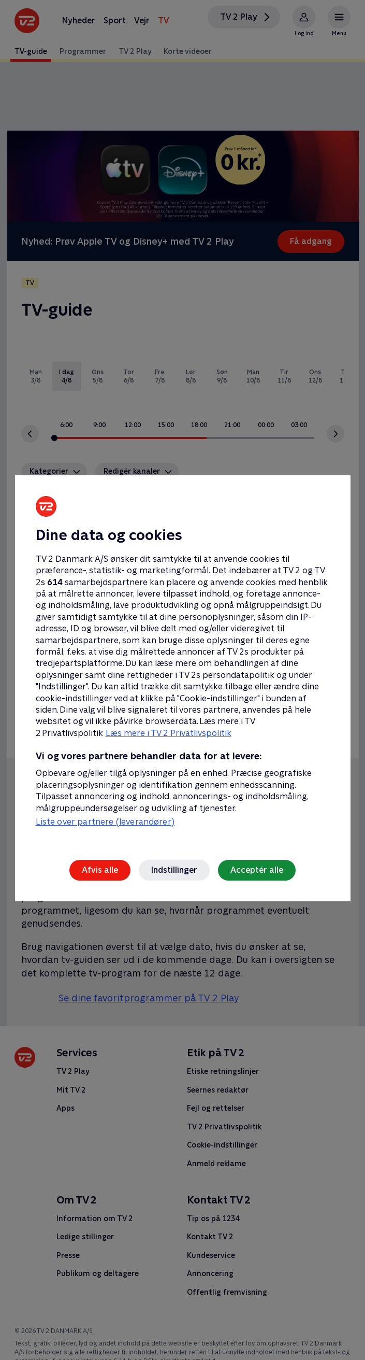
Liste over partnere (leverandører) (105, 822)
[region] (182, 680)
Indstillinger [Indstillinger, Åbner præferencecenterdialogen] (174, 870)
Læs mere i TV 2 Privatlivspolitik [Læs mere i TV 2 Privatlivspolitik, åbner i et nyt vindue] (168, 733)
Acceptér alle (256, 870)
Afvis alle (100, 870)
